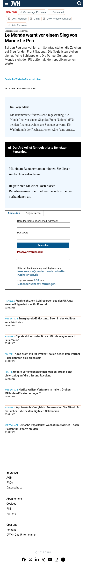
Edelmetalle (59, 12)
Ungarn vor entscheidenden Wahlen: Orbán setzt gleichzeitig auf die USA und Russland (38, 373)
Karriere (11, 513)
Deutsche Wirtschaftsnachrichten (23, 79)
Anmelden (14, 213)
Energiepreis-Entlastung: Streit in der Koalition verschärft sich (40, 320)
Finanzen (10, 301)
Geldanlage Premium (34, 12)
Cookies (11, 503)
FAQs (9, 482)
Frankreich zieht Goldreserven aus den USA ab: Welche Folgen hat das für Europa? (39, 302)
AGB (37, 280)
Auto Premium (19, 25)
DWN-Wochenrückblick (59, 18)
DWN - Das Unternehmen (21, 534)
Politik (9, 354)
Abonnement (14, 498)
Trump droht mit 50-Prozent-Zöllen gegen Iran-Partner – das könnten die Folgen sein (42, 355)
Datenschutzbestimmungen (36, 284)
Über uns (11, 524)
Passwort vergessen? (30, 251)
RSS (8, 508)
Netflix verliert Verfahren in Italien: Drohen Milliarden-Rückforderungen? (38, 391)
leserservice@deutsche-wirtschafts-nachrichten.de (41, 273)
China (37, 18)
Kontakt (11, 529)
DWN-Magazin (19, 18)
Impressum (13, 472)
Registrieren (33, 213)
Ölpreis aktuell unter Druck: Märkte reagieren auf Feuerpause (40, 338)
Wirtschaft (11, 319)
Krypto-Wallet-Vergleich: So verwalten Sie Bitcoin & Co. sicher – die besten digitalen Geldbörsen (42, 409)
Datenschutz (14, 487)
